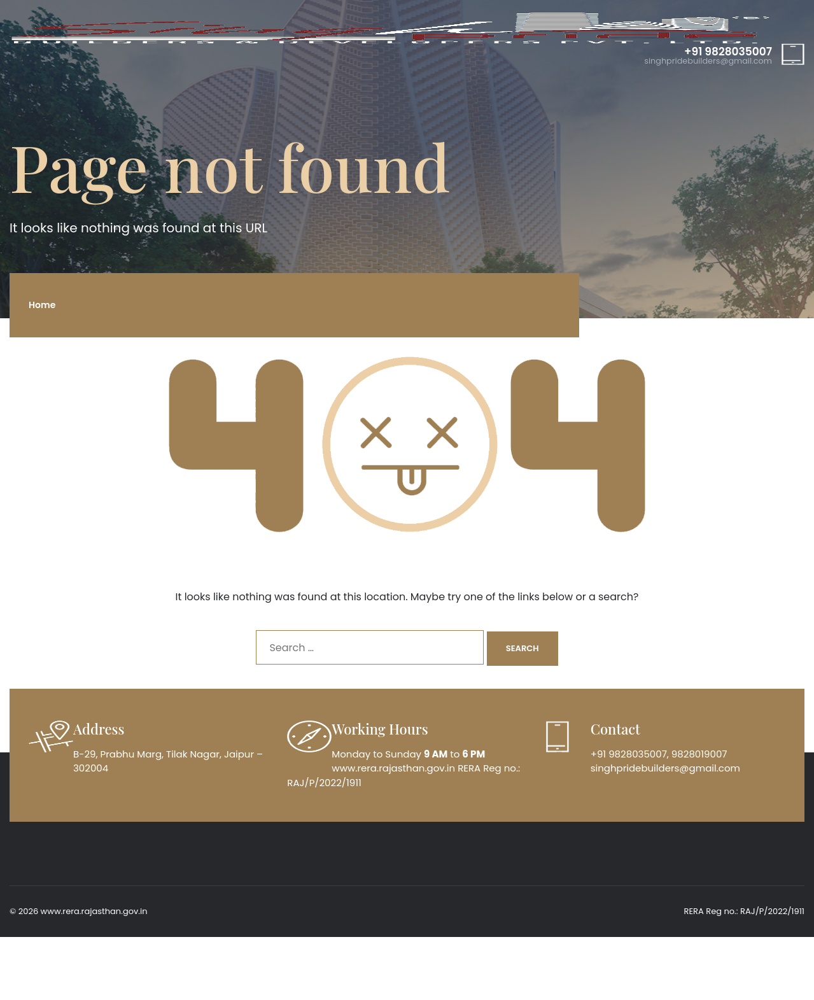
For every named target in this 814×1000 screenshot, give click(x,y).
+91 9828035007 (728, 51)
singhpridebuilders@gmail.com (708, 61)
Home (42, 305)
